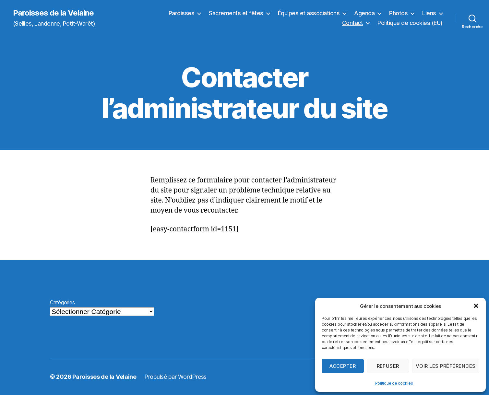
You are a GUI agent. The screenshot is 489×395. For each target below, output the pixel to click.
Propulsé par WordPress (175, 376)
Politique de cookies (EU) (410, 22)
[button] (476, 306)
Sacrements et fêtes (236, 13)
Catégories (62, 302)
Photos (398, 13)
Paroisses (182, 13)
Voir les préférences (446, 366)
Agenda (364, 13)
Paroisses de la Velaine (53, 13)
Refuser (388, 366)
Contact (352, 22)
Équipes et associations (309, 13)
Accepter (342, 366)
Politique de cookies (394, 383)
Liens (429, 13)
